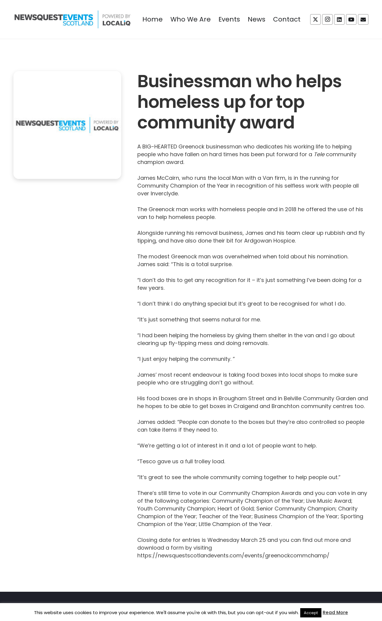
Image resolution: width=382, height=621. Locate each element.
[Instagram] (327, 19)
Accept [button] (311, 613)
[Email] (363, 19)
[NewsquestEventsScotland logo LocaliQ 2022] (72, 19)
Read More (335, 612)
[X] (315, 19)
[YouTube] (351, 19)
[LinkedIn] (339, 19)
